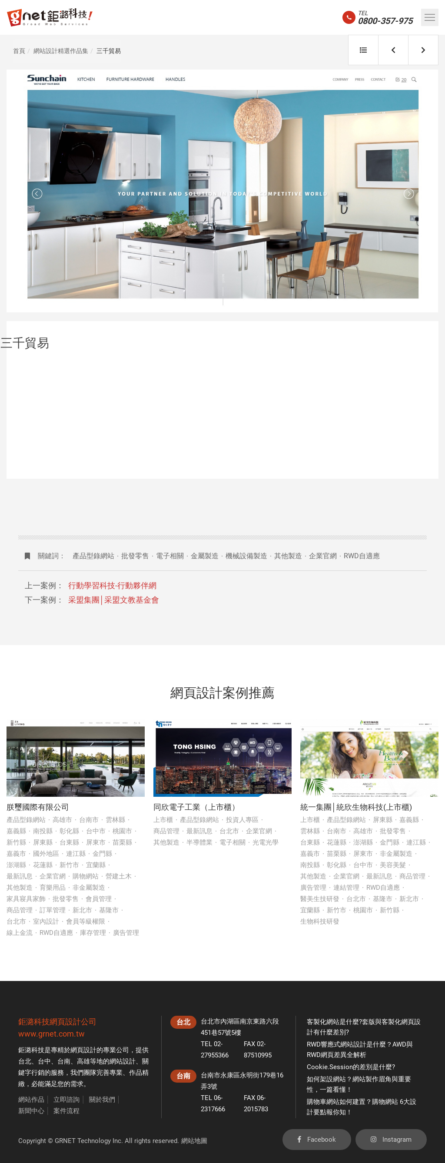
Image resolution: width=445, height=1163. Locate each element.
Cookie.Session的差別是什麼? (351, 1067)
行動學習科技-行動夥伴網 (112, 585)
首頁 (19, 50)
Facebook (317, 1139)
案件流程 (66, 1111)
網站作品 (31, 1099)
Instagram (391, 1139)
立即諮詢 (66, 1099)
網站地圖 (194, 1141)
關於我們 (102, 1099)
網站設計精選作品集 (60, 50)
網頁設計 (83, 1050)
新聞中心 (31, 1111)
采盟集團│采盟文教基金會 (113, 599)
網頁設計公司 (73, 1021)
